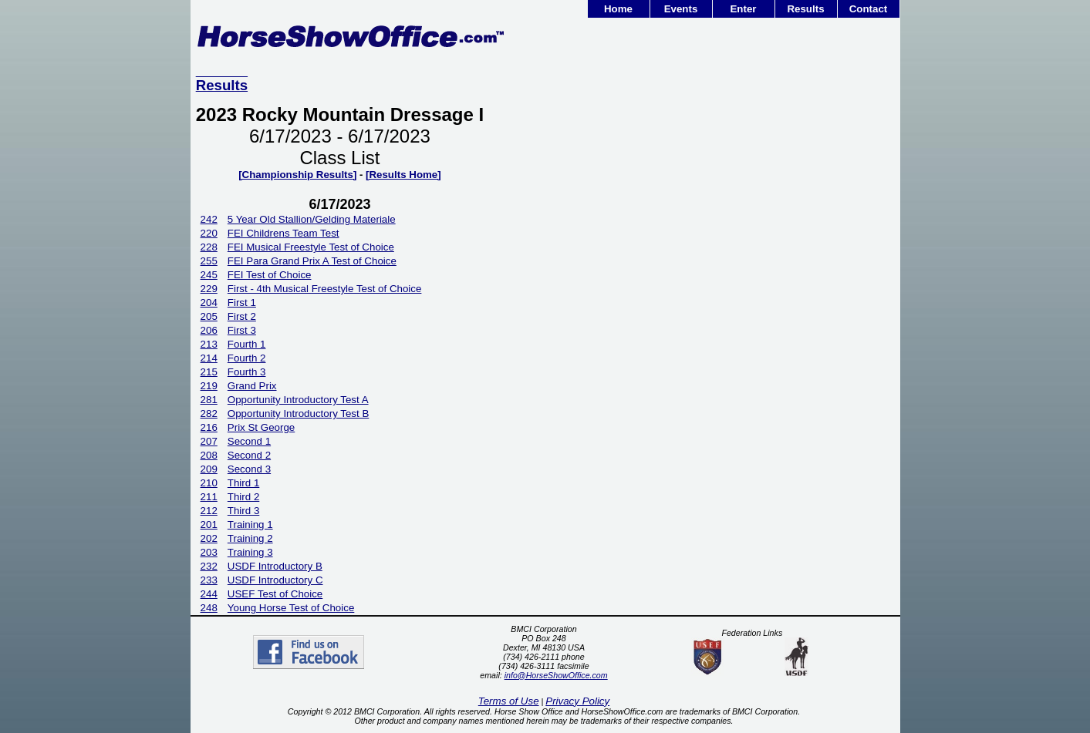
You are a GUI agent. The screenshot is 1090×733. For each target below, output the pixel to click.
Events (681, 9)
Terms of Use (508, 701)
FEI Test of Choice (270, 275)
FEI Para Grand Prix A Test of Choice (312, 261)
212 (209, 510)
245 (209, 275)
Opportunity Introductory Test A (298, 399)
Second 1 (249, 441)
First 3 (242, 330)
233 (209, 580)
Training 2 (250, 538)
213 (209, 344)
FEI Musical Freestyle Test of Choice (311, 247)
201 (209, 524)
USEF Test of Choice (275, 594)
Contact (868, 9)
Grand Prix (252, 386)
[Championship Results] (297, 174)
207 (209, 441)
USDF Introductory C (275, 580)
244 (209, 594)
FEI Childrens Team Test (283, 233)
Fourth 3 (247, 372)
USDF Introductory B (275, 566)
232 (209, 566)
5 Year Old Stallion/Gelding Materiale (312, 219)
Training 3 (250, 552)
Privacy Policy (577, 701)
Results (805, 9)
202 (209, 538)
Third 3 (243, 510)
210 (209, 483)
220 (209, 233)
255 (209, 261)
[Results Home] (403, 174)
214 (209, 358)
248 (209, 608)
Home (618, 9)
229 (209, 288)
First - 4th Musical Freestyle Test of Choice (325, 288)
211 (209, 497)
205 (209, 316)
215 (209, 372)
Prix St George (261, 427)
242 (209, 219)
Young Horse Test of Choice (291, 608)
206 (209, 330)
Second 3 (249, 469)
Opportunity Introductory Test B (298, 413)
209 (209, 469)
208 (209, 455)
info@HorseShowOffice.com (556, 675)
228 (209, 247)
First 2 (242, 316)
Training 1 (250, 524)
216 (209, 427)
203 (209, 552)
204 (209, 302)
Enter (743, 9)
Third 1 (243, 483)
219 (209, 386)
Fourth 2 (247, 358)
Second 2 (249, 455)
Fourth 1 (247, 344)
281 (209, 399)
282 (209, 413)
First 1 (242, 302)
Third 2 (243, 497)
